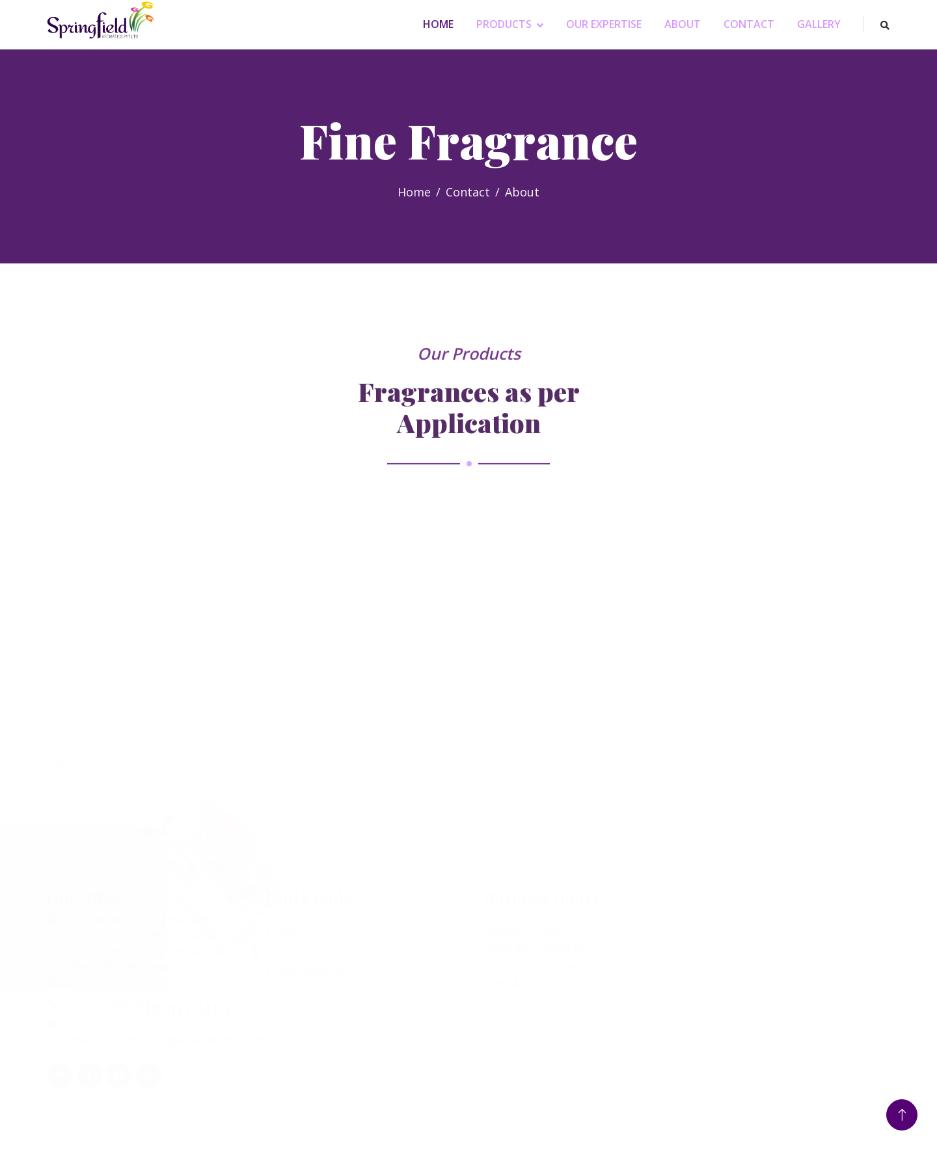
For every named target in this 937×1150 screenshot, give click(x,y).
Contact (749, 24)
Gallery (819, 24)
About (682, 24)
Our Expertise (604, 24)
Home (438, 24)
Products (504, 24)
